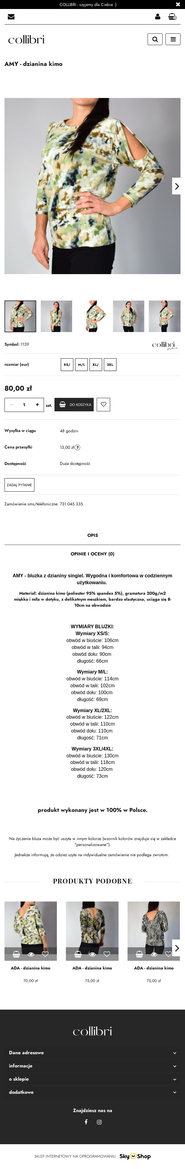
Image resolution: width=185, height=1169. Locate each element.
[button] (173, 17)
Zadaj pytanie (19, 485)
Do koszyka (75, 404)
